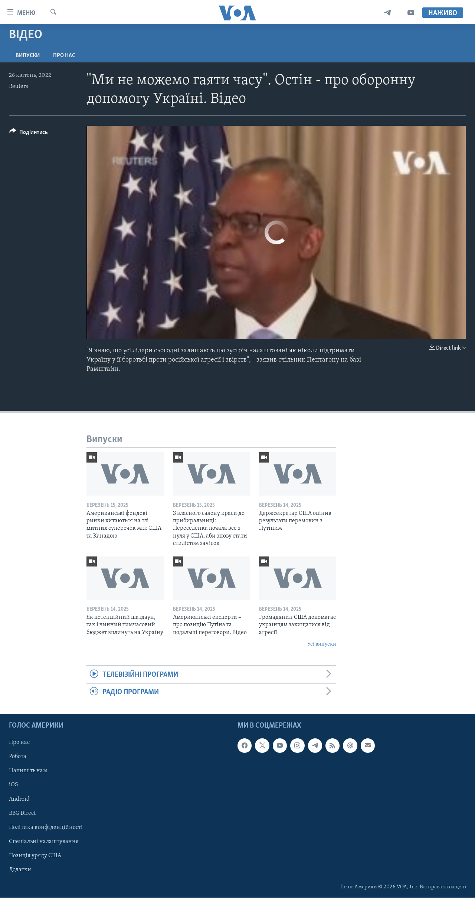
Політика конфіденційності (46, 827)
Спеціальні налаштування (44, 842)
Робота (17, 757)
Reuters (18, 86)
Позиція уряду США (35, 856)
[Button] (28, 133)
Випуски (28, 56)
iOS (13, 785)
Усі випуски (321, 644)
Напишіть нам (28, 771)
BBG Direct (22, 813)
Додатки (20, 870)
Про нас (64, 56)
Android (19, 799)
